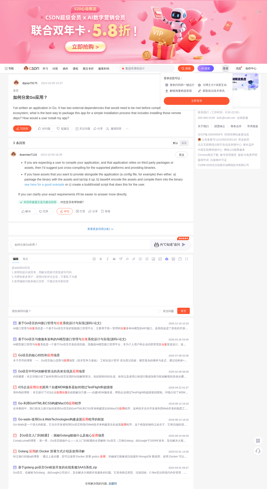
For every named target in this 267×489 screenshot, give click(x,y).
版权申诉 (203, 159)
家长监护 (248, 144)
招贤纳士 (219, 126)
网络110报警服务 (234, 149)
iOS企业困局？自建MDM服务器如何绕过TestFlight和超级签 (65, 387)
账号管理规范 (228, 154)
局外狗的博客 (21, 392)
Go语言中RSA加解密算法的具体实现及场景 (51, 371)
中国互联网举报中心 (210, 149)
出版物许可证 (218, 159)
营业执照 (243, 139)
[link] (16, 90)
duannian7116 (28, 154)
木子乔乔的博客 (22, 360)
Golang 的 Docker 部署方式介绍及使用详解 (51, 451)
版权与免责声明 (247, 154)
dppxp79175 (29, 83)
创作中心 (250, 68)
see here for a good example (44, 184)
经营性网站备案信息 (236, 134)
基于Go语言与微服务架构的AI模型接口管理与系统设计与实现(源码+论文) (72, 339)
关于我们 (203, 126)
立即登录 (196, 100)
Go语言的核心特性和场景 (39, 355)
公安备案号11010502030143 (219, 139)
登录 (225, 68)
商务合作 (236, 126)
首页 (16, 90)
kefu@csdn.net (226, 117)
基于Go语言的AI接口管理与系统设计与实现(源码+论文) (59, 323)
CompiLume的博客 (24, 440)
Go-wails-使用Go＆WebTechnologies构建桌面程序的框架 (61, 419)
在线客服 (242, 117)
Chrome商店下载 (208, 154)
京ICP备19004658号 (210, 134)
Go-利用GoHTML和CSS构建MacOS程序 (49, 403)
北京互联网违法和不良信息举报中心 (220, 144)
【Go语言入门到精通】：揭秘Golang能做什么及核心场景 (61, 435)
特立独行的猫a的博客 (26, 456)
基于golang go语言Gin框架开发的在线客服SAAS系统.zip (57, 467)
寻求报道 (252, 126)
